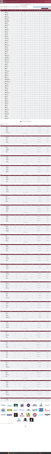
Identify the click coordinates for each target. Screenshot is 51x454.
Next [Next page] (29, 121)
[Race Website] (1, 1)
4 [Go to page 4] (24, 121)
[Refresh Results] (50, 8)
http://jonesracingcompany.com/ (10, 423)
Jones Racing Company (27, 4)
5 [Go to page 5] (25, 121)
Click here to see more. (25, 133)
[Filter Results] (49, 8)
